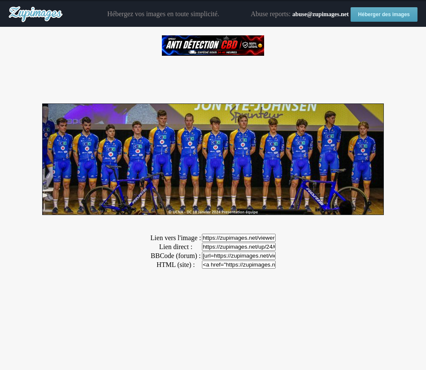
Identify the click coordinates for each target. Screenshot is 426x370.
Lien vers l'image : (175, 237)
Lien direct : (175, 246)
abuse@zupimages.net (320, 14)
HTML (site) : (175, 264)
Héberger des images (384, 14)
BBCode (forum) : (176, 255)
